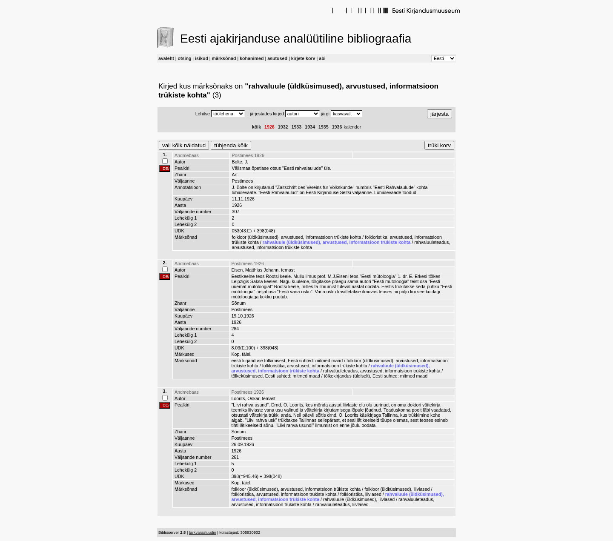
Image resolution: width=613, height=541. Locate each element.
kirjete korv (303, 58)
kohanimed (252, 58)
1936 (337, 126)
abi (322, 58)
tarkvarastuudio (202, 532)
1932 (283, 126)
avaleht (166, 58)
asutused (277, 58)
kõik (256, 126)
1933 (297, 126)
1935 (323, 126)
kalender (352, 126)
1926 (269, 126)
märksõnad (224, 58)
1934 (310, 126)
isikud (201, 58)
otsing (184, 58)
